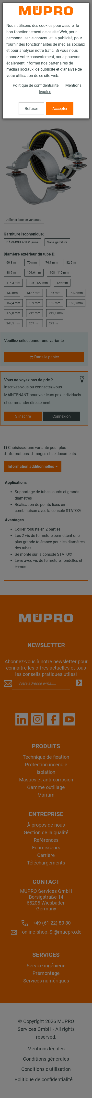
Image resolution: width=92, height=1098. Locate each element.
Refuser (31, 108)
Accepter (59, 108)
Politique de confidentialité (35, 85)
